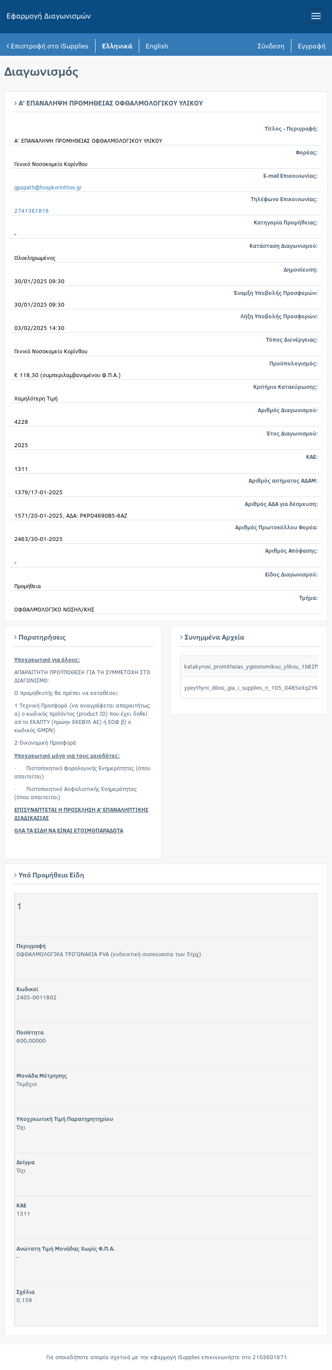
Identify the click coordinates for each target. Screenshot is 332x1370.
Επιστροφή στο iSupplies (47, 45)
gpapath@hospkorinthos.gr (48, 187)
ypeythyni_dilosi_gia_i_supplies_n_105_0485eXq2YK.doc (256, 687)
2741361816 (31, 210)
